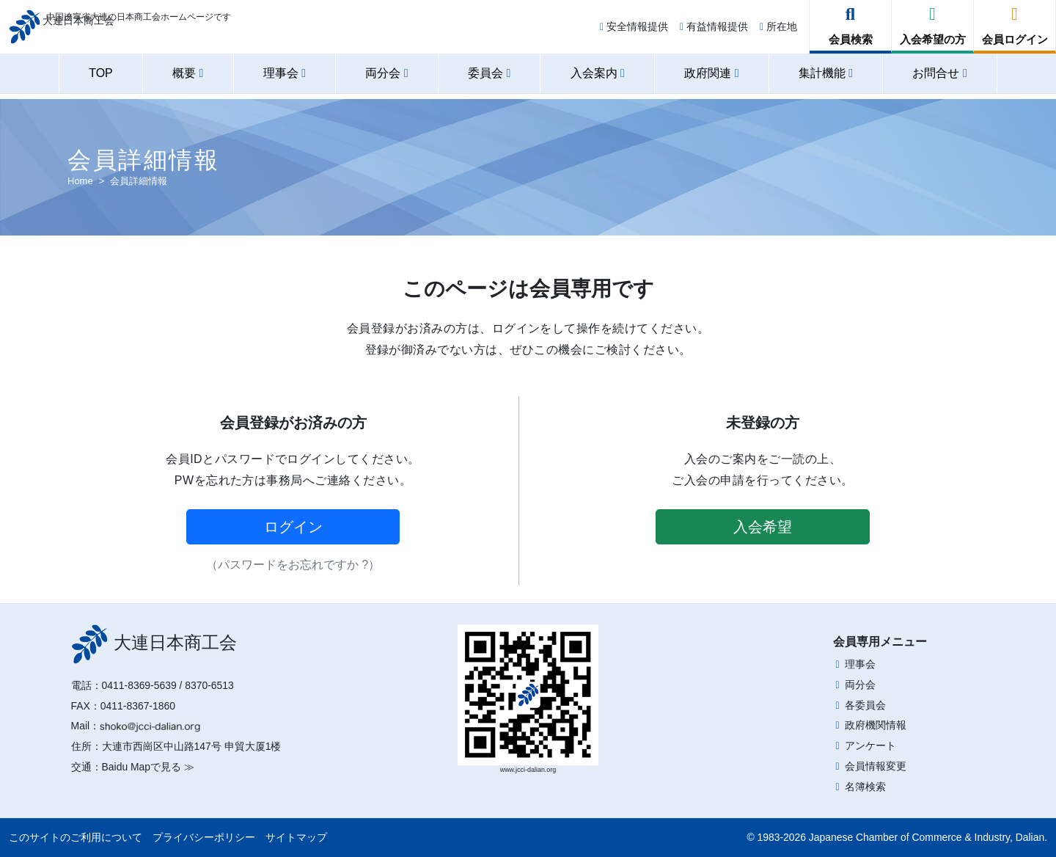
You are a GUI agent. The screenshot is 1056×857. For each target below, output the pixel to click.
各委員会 (865, 705)
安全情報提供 (634, 31)
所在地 (778, 31)
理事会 (860, 664)
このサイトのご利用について (75, 837)
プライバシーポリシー (204, 837)
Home (80, 180)
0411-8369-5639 (139, 685)
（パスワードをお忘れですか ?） (293, 564)
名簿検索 (865, 786)
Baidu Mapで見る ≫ (148, 767)
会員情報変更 (875, 766)
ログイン (293, 527)
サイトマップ (296, 837)
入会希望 (762, 527)
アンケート (870, 745)
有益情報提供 (714, 31)
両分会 (860, 684)
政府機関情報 (875, 725)
